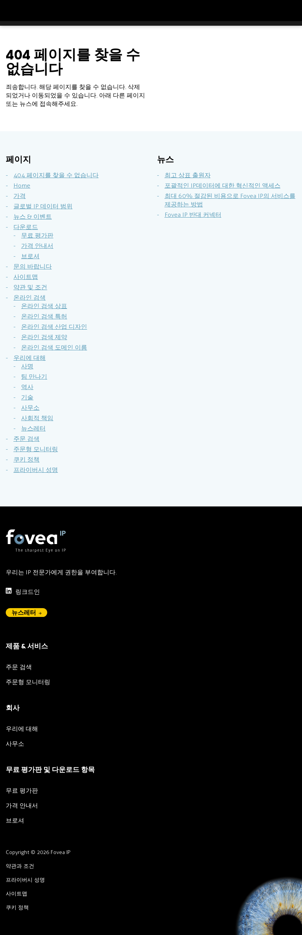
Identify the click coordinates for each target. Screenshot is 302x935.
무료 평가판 (37, 235)
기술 (27, 397)
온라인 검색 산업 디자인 (54, 326)
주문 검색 (26, 438)
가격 (19, 196)
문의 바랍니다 (32, 266)
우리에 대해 (29, 357)
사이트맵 (25, 276)
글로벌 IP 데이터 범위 (43, 206)
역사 (27, 387)
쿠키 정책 (26, 459)
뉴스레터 (33, 428)
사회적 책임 (37, 418)
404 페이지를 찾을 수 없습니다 (56, 175)
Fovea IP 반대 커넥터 (193, 214)
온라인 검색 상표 (44, 306)
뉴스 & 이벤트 (32, 216)
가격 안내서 (37, 245)
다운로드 (25, 227)
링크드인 (23, 591)
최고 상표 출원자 (188, 175)
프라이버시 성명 (35, 469)
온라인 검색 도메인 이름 (54, 347)
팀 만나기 (34, 376)
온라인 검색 (29, 297)
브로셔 (30, 256)
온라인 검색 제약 (44, 337)
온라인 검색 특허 (44, 316)
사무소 (30, 407)
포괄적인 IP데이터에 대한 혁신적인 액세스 (223, 185)
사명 (27, 366)
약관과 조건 (20, 866)
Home (21, 185)
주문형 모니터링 (35, 449)
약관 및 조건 (30, 287)
